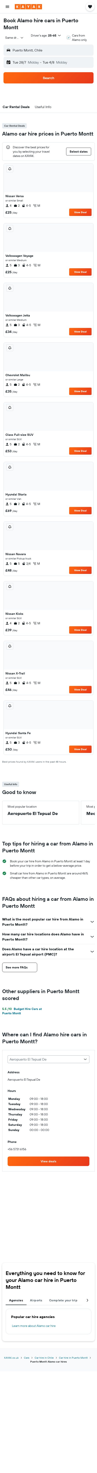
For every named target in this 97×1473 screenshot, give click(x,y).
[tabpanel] (48, 1321)
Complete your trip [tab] (63, 1300)
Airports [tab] (36, 1300)
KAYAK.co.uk (11, 1357)
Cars (26, 1357)
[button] (7, 6)
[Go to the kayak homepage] (28, 6)
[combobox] (14, 37)
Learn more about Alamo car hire (34, 1326)
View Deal (80, 212)
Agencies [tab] (16, 1300)
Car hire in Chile (44, 1357)
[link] (48, 1161)
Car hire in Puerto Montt (73, 1357)
